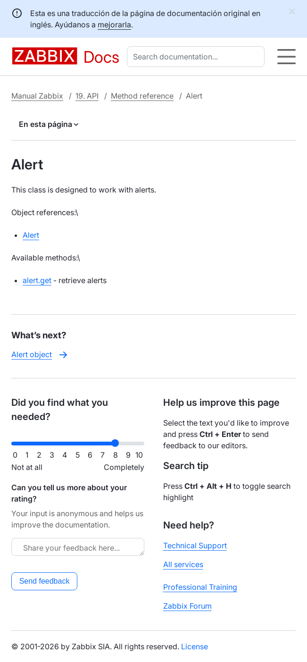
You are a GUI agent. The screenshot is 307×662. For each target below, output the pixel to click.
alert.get (37, 280)
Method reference (142, 96)
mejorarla (114, 24)
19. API (87, 96)
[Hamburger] (286, 56)
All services (183, 564)
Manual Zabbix (37, 96)
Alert (31, 235)
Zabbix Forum (187, 606)
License (194, 646)
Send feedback (44, 581)
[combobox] (197, 57)
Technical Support (195, 545)
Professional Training (200, 587)
